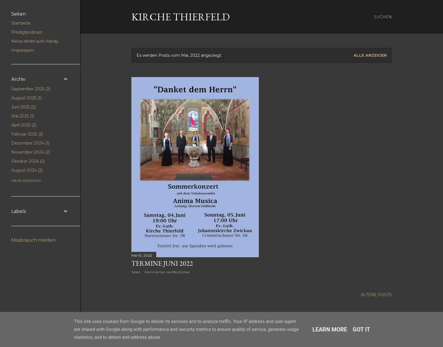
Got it (361, 329)
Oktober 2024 (28, 161)
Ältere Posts (376, 294)
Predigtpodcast (26, 32)
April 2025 (23, 125)
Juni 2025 (23, 107)
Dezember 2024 (30, 143)
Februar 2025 (27, 134)
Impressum (22, 50)
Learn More (329, 329)
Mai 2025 (22, 116)
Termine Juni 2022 (162, 263)
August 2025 (26, 98)
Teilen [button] (135, 272)
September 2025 (30, 88)
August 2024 (27, 170)
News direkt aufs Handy (34, 41)
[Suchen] (383, 17)
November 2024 (30, 152)
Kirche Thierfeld (180, 16)
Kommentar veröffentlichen (167, 272)
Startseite (21, 23)
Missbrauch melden (33, 240)
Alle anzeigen (370, 55)
